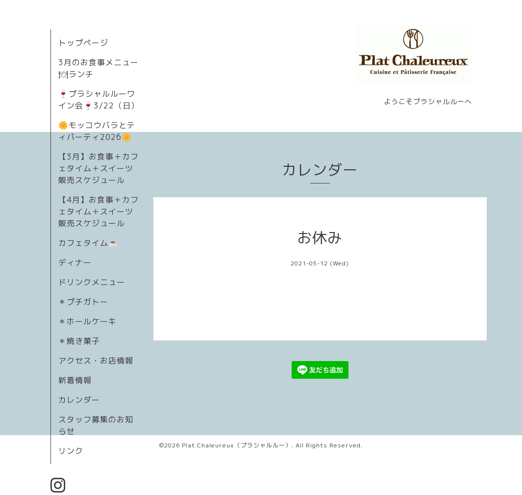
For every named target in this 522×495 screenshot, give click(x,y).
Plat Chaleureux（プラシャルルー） (237, 445)
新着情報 (75, 380)
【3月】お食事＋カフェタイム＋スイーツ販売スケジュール (98, 168)
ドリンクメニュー (91, 282)
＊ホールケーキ (87, 321)
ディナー (75, 262)
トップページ (83, 42)
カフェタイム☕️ (88, 242)
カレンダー (79, 399)
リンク (70, 450)
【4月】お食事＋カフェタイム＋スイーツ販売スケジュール (98, 211)
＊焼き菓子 (79, 341)
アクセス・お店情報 (95, 360)
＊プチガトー (83, 301)
